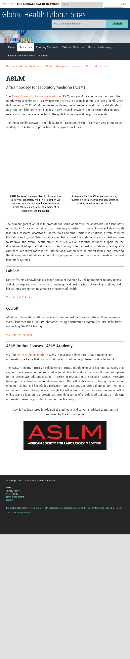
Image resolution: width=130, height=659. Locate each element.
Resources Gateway (100, 47)
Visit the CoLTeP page (19, 334)
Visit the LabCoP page (19, 297)
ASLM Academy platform (32, 354)
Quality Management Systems (64, 66)
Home (11, 47)
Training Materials (47, 47)
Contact (43, 55)
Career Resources (97, 66)
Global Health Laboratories (44, 15)
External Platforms (73, 47)
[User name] (82, 4)
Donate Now (51, 3)
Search (117, 23)
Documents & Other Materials (24, 66)
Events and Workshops (21, 55)
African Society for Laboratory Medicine (36, 96)
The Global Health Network (31, 4)
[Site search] (79, 24)
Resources (25, 47)
